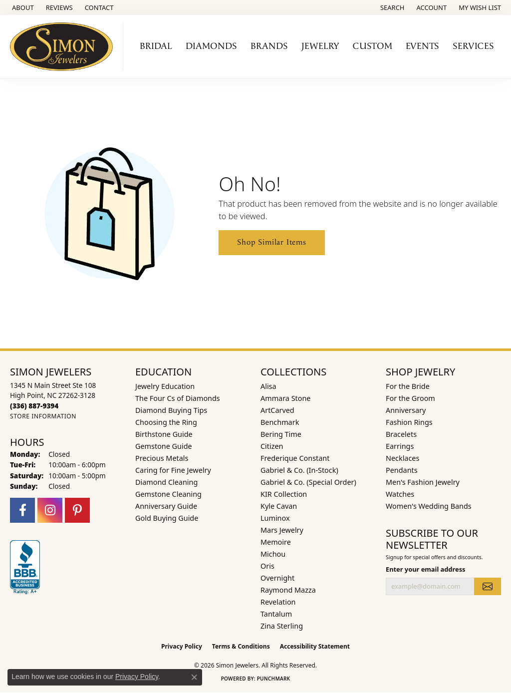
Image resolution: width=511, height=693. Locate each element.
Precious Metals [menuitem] (161, 458)
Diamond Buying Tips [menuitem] (171, 410)
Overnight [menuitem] (277, 578)
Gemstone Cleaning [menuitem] (168, 494)
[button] (391, 7)
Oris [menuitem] (267, 566)
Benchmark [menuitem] (279, 422)
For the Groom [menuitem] (410, 398)
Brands (269, 46)
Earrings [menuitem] (400, 446)
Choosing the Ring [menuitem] (166, 422)
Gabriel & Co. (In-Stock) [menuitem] (299, 470)
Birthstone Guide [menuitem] (164, 434)
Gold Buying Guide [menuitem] (166, 518)
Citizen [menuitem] (271, 446)
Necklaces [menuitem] (402, 458)
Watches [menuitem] (400, 494)
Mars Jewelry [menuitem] (281, 530)
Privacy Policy (181, 646)
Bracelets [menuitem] (401, 434)
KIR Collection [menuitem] (283, 494)
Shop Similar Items (271, 242)
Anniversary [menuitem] (406, 410)
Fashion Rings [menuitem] (409, 422)
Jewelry (320, 46)
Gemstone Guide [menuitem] (163, 446)
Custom (372, 46)
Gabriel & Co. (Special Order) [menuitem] (308, 482)
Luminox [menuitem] (275, 518)
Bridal (156, 46)
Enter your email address (426, 569)
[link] (22, 7)
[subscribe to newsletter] (487, 586)
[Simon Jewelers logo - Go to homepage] (64, 46)
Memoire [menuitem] (275, 542)
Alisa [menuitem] (268, 386)
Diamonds (211, 46)
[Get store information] (43, 416)
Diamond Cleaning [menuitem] (166, 482)
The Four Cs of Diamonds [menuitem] (177, 398)
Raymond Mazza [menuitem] (288, 590)
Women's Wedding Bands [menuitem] (429, 506)
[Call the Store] (34, 405)
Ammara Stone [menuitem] (285, 398)
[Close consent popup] (194, 677)
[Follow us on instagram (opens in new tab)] (49, 510)
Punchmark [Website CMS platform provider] (273, 678)
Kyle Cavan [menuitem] (278, 506)
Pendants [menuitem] (402, 470)
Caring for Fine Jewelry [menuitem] (173, 470)
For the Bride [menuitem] (408, 386)
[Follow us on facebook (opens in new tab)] (22, 510)
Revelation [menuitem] (278, 602)
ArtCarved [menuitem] (277, 410)
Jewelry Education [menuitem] (165, 386)
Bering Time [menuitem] (280, 434)
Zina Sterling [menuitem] (281, 626)
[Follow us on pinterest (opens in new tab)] (77, 510)
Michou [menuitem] (272, 554)
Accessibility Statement (315, 646)
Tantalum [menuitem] (276, 614)
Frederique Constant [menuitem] (294, 458)
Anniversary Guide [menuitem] (166, 506)
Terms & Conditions (241, 646)
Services (473, 46)
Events (422, 46)
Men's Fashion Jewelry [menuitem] (423, 482)
